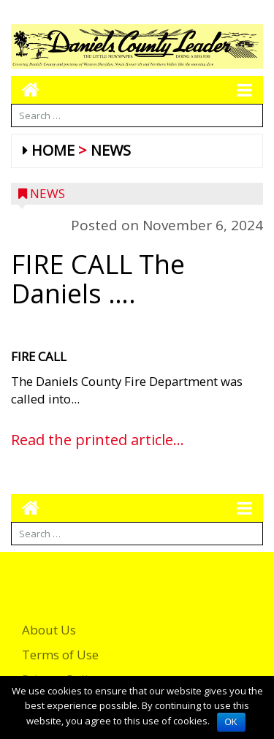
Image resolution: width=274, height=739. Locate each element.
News (111, 150)
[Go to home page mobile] (25, 89)
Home (53, 150)
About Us (49, 629)
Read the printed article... (97, 440)
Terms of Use (60, 654)
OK (231, 722)
